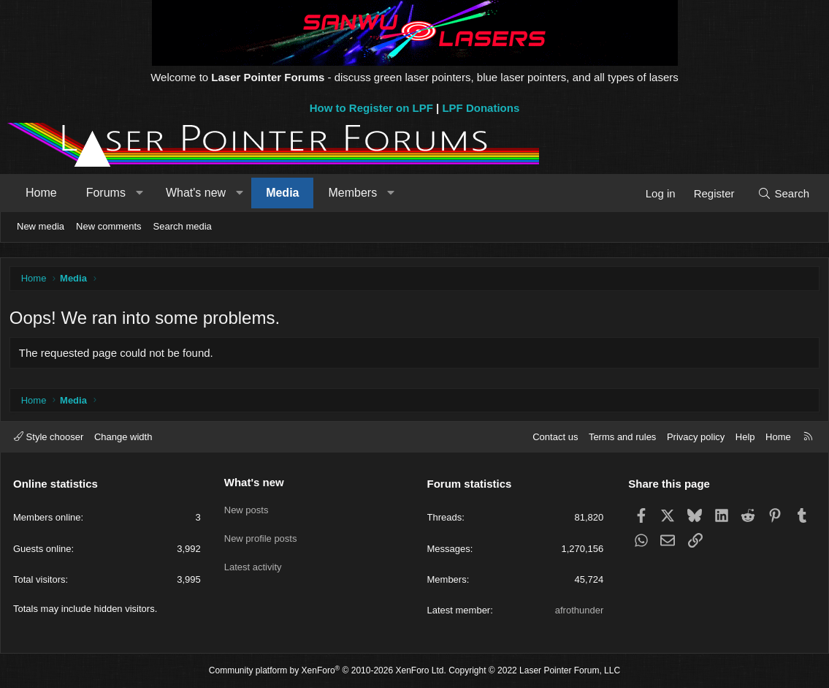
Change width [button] (123, 436)
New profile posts (260, 534)
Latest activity (253, 560)
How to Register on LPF (371, 108)
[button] (139, 193)
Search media (182, 226)
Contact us (555, 436)
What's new (196, 192)
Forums (106, 192)
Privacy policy (696, 436)
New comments (109, 226)
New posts (246, 507)
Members (352, 192)
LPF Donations (480, 108)
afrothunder (579, 610)
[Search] (783, 193)
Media (282, 192)
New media (40, 226)
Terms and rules (622, 436)
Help (745, 436)
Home (41, 192)
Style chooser (48, 436)
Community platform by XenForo (327, 671)
